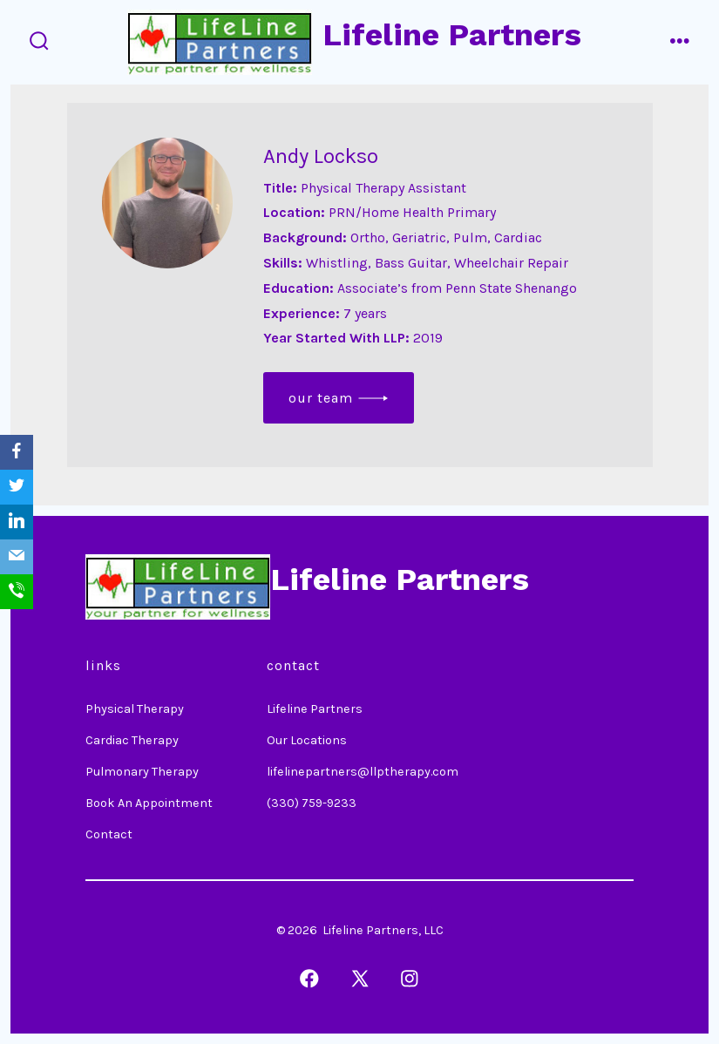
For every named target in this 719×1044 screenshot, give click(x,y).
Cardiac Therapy (132, 740)
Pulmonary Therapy (142, 771)
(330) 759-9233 (311, 803)
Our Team (320, 398)
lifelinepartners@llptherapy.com (362, 771)
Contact (108, 834)
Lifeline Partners (315, 709)
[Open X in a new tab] (360, 978)
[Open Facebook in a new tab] (310, 978)
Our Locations (307, 740)
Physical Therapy (134, 709)
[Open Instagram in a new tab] (409, 978)
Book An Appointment (149, 803)
